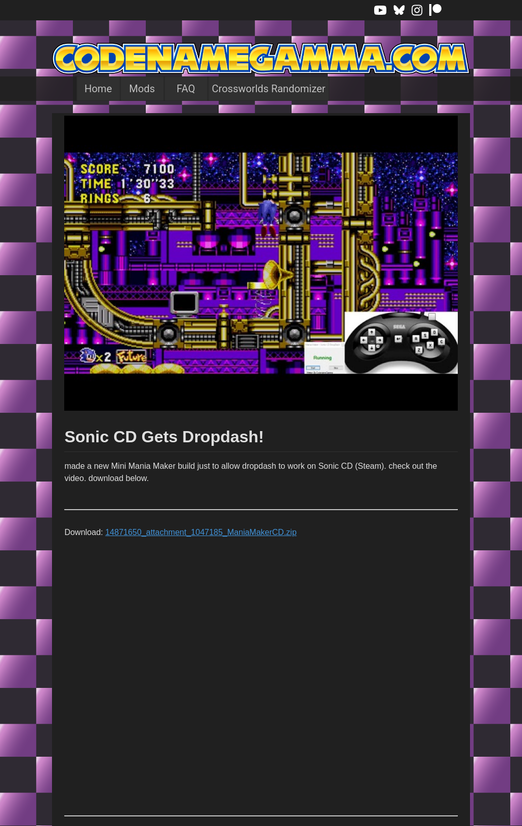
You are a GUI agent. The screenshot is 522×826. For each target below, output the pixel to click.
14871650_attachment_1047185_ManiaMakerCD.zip (200, 532)
